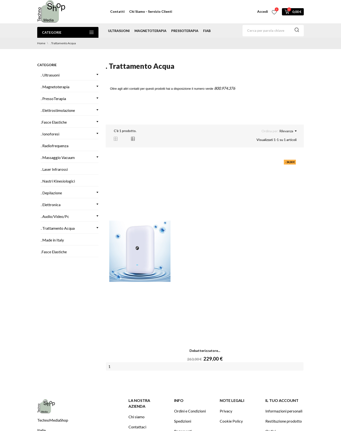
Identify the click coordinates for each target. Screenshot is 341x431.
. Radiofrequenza (54, 145)
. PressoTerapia (53, 98)
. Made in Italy (52, 240)
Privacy (226, 411)
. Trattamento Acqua (58, 228)
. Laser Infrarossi (54, 169)
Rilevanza (288, 131)
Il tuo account (281, 400)
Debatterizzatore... (204, 351)
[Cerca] (273, 30)
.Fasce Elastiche (54, 122)
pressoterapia (184, 31)
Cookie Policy (231, 421)
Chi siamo (136, 416)
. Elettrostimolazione (58, 110)
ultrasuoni (119, 31)
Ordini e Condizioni (190, 411)
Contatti (117, 11)
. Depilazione (51, 192)
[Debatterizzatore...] (139, 251)
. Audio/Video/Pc (55, 216)
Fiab (207, 31)
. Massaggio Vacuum (58, 157)
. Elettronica (51, 204)
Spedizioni (182, 421)
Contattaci (137, 427)
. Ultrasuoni (50, 75)
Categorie (68, 32)
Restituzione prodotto (283, 421)
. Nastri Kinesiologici (58, 181)
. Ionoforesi (50, 134)
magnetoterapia (150, 31)
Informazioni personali (283, 411)
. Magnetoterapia (55, 86)
